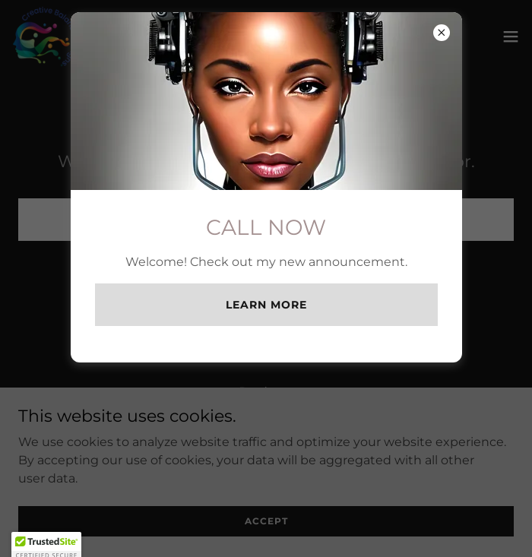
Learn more (266, 305)
